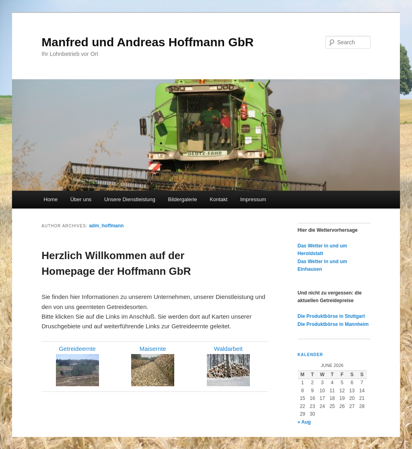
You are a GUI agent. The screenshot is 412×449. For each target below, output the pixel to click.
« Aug (304, 422)
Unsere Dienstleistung (129, 199)
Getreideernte (77, 348)
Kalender (310, 354)
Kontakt (218, 199)
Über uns (81, 199)
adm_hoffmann (106, 226)
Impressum (253, 199)
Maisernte (153, 348)
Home (50, 199)
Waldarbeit (228, 348)
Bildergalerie (182, 199)
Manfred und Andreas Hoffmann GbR (147, 42)
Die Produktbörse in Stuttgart (331, 316)
